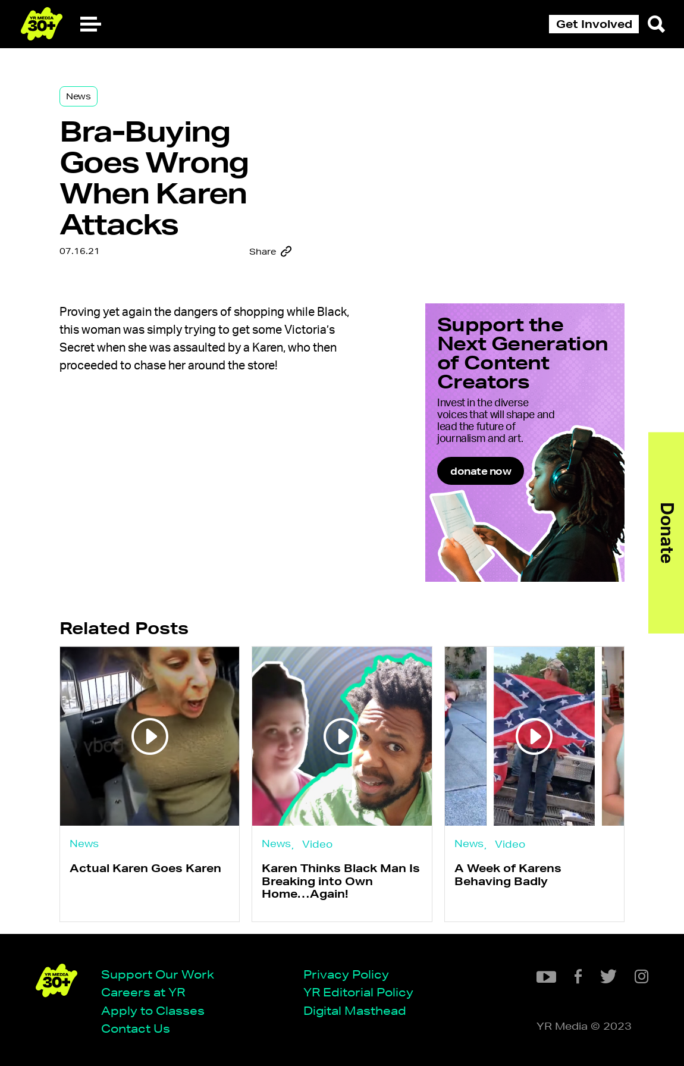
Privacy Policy (346, 974)
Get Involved (594, 23)
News (78, 96)
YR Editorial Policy (358, 992)
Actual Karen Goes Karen (145, 867)
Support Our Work (157, 974)
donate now (480, 471)
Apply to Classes (153, 1010)
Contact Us (135, 1028)
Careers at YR (143, 992)
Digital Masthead (354, 1010)
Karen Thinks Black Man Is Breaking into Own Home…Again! (341, 880)
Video (317, 844)
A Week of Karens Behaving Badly (507, 874)
